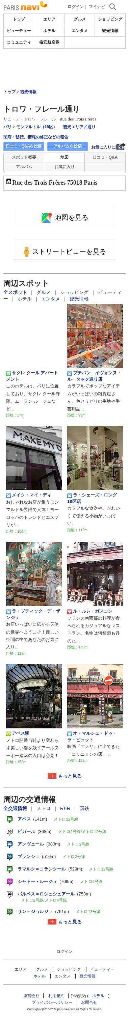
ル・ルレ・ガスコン (89, 611)
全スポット (15, 292)
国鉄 (84, 808)
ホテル (49, 30)
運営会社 (31, 995)
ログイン (76, 6)
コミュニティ (19, 42)
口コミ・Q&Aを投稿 (24, 146)
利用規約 (56, 995)
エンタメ (80, 30)
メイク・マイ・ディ (28, 495)
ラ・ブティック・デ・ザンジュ (33, 614)
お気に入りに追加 (107, 147)
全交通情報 (15, 808)
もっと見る (70, 776)
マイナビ (97, 6)
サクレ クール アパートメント (32, 375)
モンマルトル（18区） (36, 127)
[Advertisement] (64, 69)
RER (66, 808)
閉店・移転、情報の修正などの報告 (35, 137)
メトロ (44, 808)
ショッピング (110, 19)
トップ (19, 19)
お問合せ (89, 1002)
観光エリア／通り (79, 127)
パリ (7, 127)
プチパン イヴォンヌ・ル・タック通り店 (94, 375)
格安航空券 (49, 42)
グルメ (80, 19)
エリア (49, 19)
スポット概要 (24, 157)
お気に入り (64, 166)
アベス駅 (17, 733)
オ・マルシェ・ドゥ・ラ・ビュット (92, 736)
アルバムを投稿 (67, 146)
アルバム (24, 166)
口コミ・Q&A (105, 157)
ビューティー (19, 30)
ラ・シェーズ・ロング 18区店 (94, 498)
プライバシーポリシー (52, 1002)
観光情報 (110, 30)
